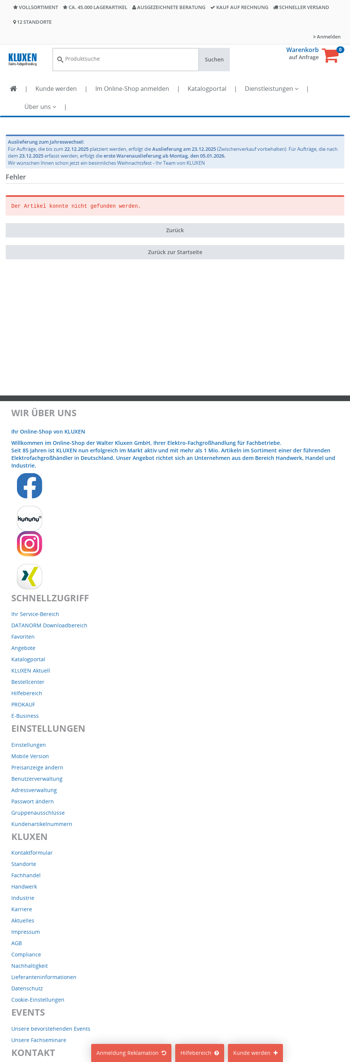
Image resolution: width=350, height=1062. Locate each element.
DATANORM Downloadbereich (49, 625)
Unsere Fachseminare (38, 1040)
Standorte (23, 863)
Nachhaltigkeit (29, 965)
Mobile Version (30, 756)
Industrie (22, 897)
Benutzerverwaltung (37, 778)
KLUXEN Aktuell (30, 670)
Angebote (23, 647)
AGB (16, 943)
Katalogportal (207, 88)
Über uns (40, 107)
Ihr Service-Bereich (35, 614)
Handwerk (24, 886)
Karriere (21, 909)
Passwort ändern (32, 801)
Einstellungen (28, 744)
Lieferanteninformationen (43, 977)
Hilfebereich (199, 1052)
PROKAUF (23, 704)
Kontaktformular (32, 852)
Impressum (25, 931)
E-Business (25, 715)
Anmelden (327, 36)
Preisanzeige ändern (37, 767)
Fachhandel (26, 875)
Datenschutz (27, 988)
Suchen (214, 59)
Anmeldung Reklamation (131, 1052)
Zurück (175, 230)
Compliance (26, 954)
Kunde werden (56, 88)
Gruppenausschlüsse (38, 812)
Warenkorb (302, 50)
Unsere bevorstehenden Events (50, 1028)
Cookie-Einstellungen (37, 999)
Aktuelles (22, 920)
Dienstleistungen (271, 88)
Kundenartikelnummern (41, 824)
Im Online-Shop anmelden (132, 88)
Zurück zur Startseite (175, 252)
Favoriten (23, 636)
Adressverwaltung (34, 790)
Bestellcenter (27, 681)
